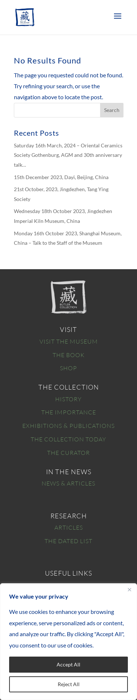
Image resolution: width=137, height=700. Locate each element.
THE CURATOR (68, 452)
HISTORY (68, 399)
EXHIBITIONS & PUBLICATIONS (68, 425)
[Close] (129, 589)
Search (111, 110)
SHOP (68, 368)
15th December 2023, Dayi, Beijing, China (61, 177)
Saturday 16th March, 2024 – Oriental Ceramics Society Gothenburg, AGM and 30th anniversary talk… (68, 155)
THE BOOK (69, 355)
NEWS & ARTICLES (68, 483)
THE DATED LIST (68, 541)
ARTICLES (68, 527)
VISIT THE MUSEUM (68, 341)
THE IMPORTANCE (68, 412)
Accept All (68, 664)
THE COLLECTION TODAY (68, 439)
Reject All (69, 684)
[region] (68, 641)
